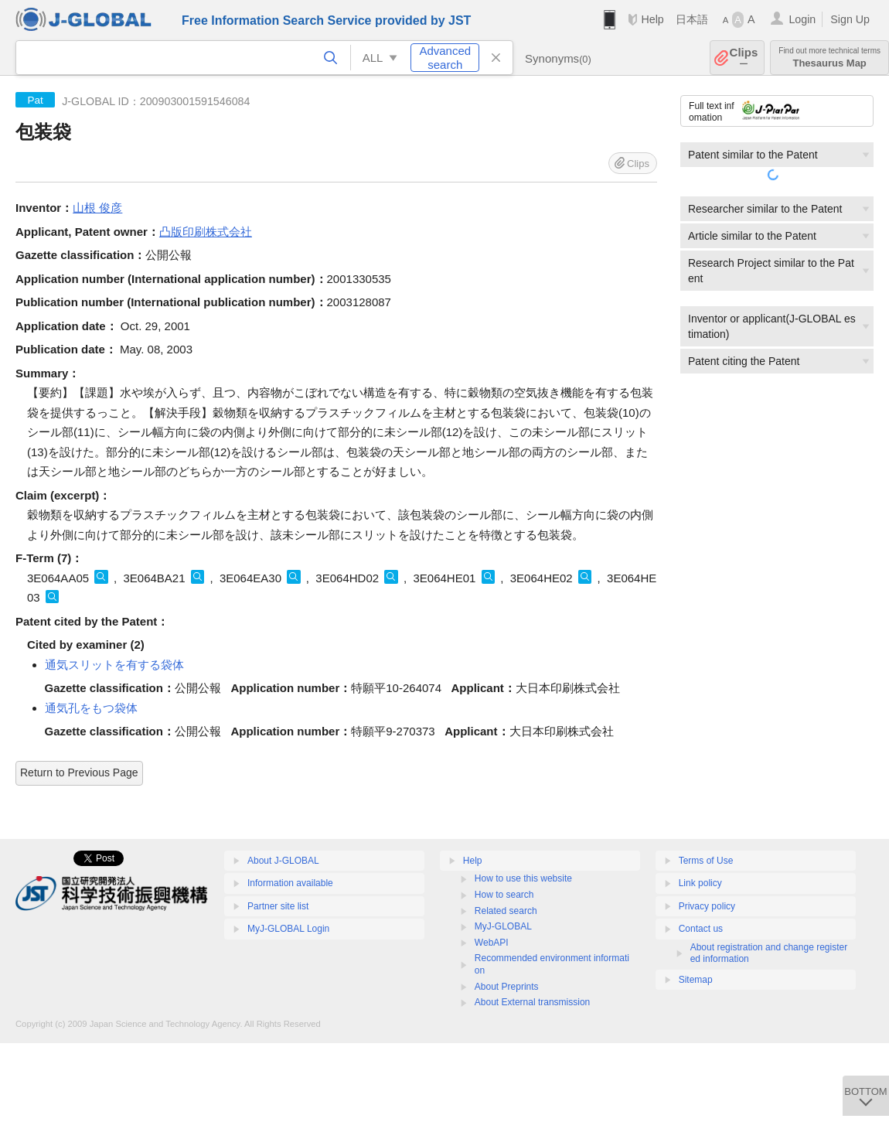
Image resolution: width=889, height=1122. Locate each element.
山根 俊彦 (97, 207)
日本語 (692, 19)
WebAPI (492, 942)
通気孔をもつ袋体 (91, 707)
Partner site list (277, 906)
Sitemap (696, 979)
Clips (744, 58)
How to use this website (523, 878)
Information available (290, 883)
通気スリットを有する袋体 (114, 664)
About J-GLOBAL (283, 860)
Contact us (701, 928)
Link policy (700, 883)
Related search (506, 910)
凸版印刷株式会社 (205, 231)
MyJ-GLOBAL (503, 926)
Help (652, 19)
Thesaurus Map (829, 57)
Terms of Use (706, 860)
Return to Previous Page (79, 772)
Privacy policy (707, 906)
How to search (504, 894)
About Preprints (507, 986)
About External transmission (532, 1002)
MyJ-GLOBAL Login (288, 928)
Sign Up (850, 19)
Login (802, 19)
